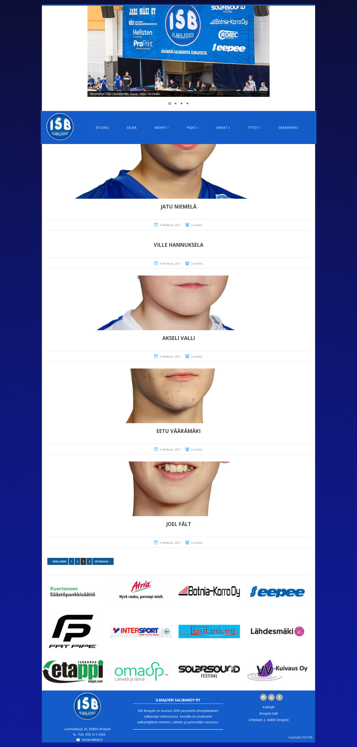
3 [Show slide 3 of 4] (181, 103)
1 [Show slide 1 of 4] (169, 103)
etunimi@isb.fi (92, 739)
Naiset (223, 127)
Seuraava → (103, 561)
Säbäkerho (288, 127)
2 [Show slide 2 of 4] (175, 103)
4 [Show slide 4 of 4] (187, 103)
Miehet (161, 127)
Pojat (192, 127)
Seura (132, 127)
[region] (178, 58)
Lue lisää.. (197, 225)
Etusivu (102, 127)
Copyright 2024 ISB (300, 737)
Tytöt (254, 127)
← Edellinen (57, 561)
